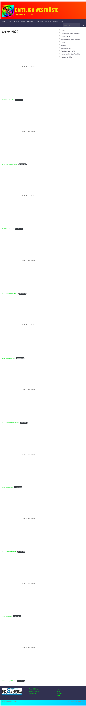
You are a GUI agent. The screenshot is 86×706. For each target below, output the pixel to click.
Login (58, 695)
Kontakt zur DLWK (67, 57)
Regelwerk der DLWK (68, 51)
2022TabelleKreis (7, 616)
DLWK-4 (23, 21)
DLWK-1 (4, 21)
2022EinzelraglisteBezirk (9, 551)
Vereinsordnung (66, 48)
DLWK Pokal (30, 21)
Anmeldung (48, 21)
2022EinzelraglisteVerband (9, 293)
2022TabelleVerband (8, 229)
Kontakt (59, 693)
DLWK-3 (16, 21)
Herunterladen (19, 100)
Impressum (32, 693)
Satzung (63, 45)
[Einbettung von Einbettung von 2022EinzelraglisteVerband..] (28, 260)
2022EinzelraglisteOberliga (9, 164)
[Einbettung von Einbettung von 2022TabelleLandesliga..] (28, 325)
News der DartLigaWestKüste (70, 33)
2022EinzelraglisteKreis (8, 681)
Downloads (39, 21)
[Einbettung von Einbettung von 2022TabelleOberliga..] (28, 66)
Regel (58, 691)
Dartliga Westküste (36, 9)
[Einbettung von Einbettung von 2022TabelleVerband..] (28, 195)
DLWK (61, 21)
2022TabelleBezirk (7, 487)
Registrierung (65, 36)
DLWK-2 (10, 21)
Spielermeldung (34, 691)
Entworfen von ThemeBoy (76, 701)
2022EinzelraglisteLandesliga (10, 422)
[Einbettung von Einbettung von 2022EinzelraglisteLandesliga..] (28, 389)
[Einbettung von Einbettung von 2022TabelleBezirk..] (28, 454)
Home (63, 30)
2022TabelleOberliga (8, 100)
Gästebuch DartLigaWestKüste (71, 39)
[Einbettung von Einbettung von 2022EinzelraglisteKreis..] (28, 647)
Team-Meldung (34, 689)
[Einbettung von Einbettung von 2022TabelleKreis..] (28, 583)
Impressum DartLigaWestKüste (71, 54)
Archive (55, 21)
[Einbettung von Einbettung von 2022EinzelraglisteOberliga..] (28, 131)
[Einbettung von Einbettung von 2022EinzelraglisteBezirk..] (28, 518)
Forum (63, 42)
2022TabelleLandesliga (8, 358)
